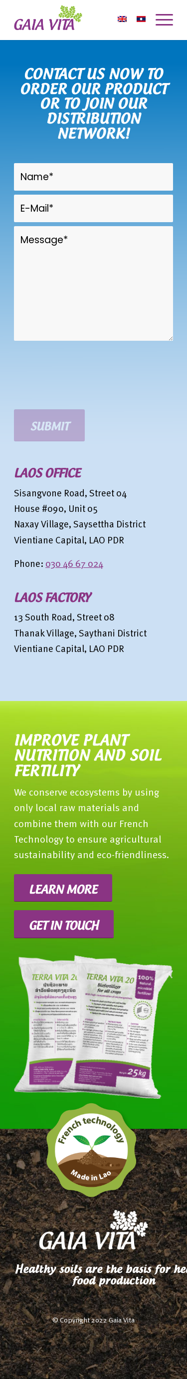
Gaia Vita (122, 1320)
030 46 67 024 (74, 564)
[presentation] (90, 385)
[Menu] (159, 20)
